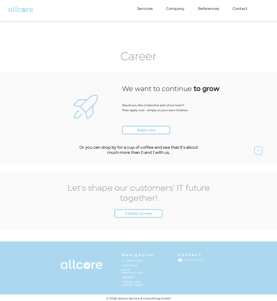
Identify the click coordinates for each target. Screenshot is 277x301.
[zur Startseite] (21, 9)
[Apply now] (146, 130)
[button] (208, 8)
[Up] (258, 150)
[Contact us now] (138, 213)
